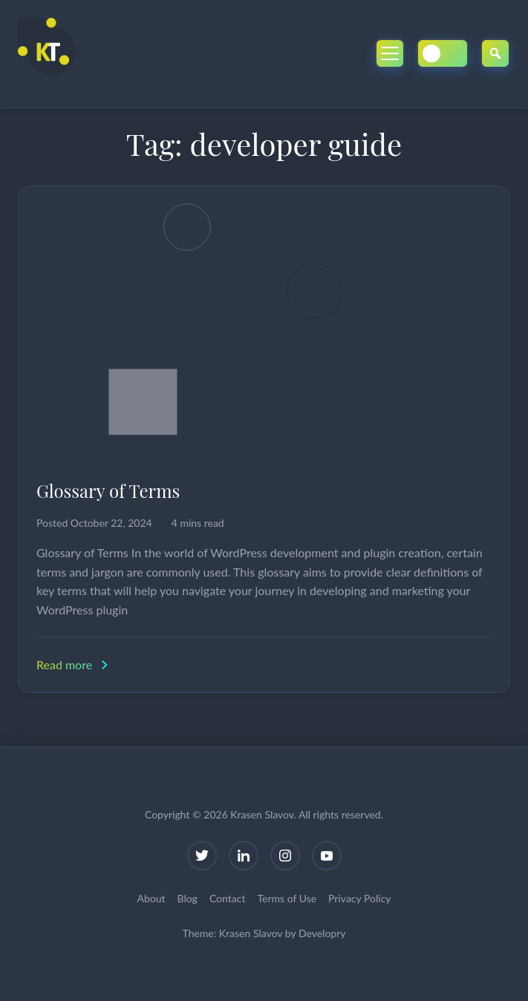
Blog (187, 898)
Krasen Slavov (250, 933)
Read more (73, 664)
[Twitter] (202, 855)
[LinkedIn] (243, 855)
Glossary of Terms (108, 490)
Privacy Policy (359, 898)
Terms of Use (286, 898)
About (151, 898)
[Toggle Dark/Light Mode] (443, 53)
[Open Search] (495, 53)
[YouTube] (327, 855)
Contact (227, 898)
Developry (322, 933)
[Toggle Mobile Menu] (390, 53)
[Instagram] (285, 855)
